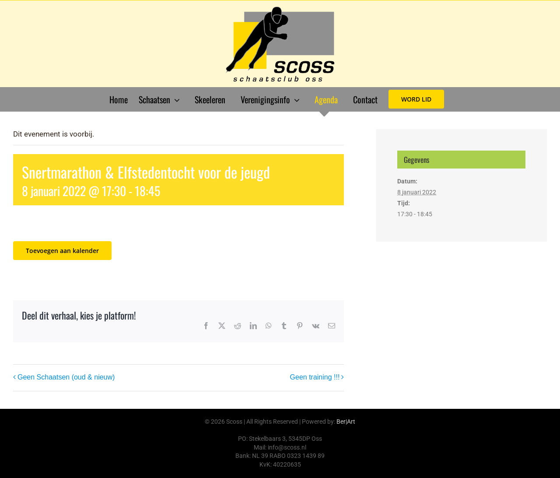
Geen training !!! (315, 377)
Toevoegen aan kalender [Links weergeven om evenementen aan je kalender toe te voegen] (62, 250)
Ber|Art (345, 421)
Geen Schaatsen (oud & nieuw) (66, 377)
